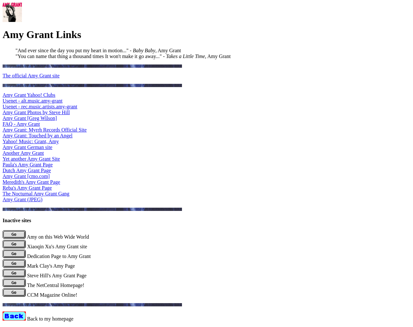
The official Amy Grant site (31, 75)
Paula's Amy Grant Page (28, 164)
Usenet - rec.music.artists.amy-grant (40, 106)
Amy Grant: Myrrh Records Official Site (45, 130)
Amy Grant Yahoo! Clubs (29, 95)
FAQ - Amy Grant (21, 124)
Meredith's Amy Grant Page (31, 182)
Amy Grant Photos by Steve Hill (36, 112)
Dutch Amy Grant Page (27, 170)
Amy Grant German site (27, 147)
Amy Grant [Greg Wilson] (30, 118)
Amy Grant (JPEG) (23, 199)
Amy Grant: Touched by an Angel (38, 135)
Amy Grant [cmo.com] (26, 176)
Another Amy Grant (23, 153)
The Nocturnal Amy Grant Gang (36, 193)
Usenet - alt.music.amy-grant (33, 101)
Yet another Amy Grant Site (31, 159)
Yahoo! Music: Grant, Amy (31, 141)
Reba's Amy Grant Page (27, 188)
